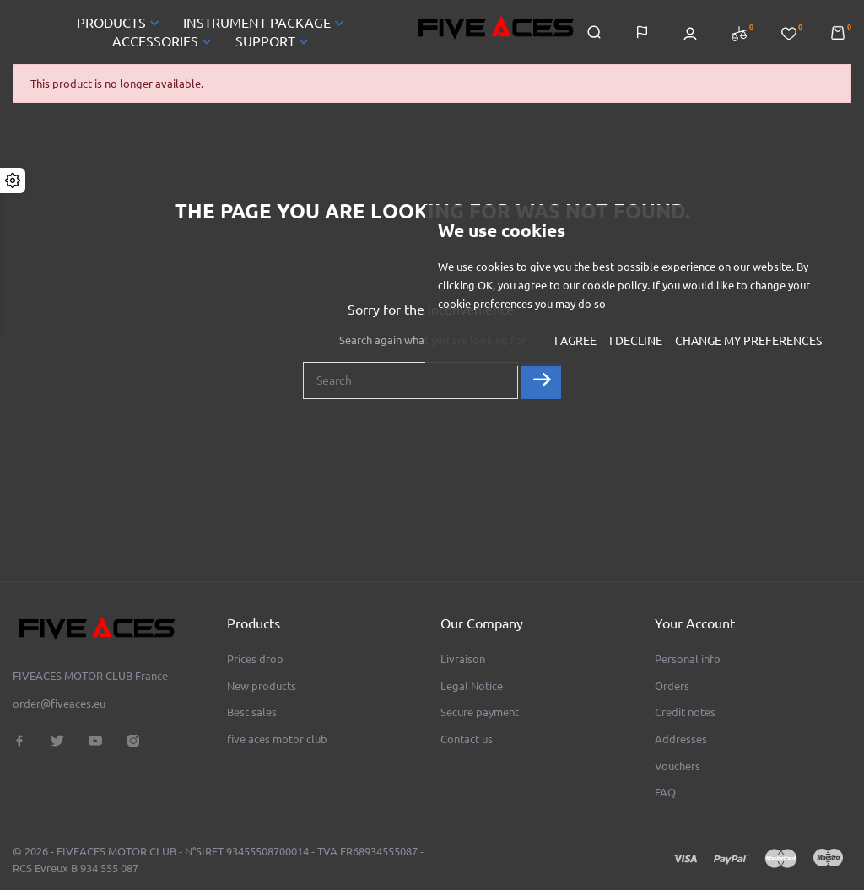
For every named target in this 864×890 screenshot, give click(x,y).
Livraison (462, 659)
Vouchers (677, 766)
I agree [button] (575, 341)
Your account (695, 623)
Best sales (252, 712)
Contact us (466, 739)
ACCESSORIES (163, 41)
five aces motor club (277, 739)
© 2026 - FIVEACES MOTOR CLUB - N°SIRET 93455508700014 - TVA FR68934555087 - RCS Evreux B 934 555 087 (218, 859)
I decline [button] (635, 341)
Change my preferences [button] (748, 341)
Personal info (688, 659)
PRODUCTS (120, 22)
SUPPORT (273, 41)
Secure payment (479, 712)
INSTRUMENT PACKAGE (265, 22)
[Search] (410, 380)
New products (261, 686)
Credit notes (685, 712)
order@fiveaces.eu (59, 703)
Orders (672, 686)
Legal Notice (471, 686)
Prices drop (255, 659)
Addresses (681, 739)
